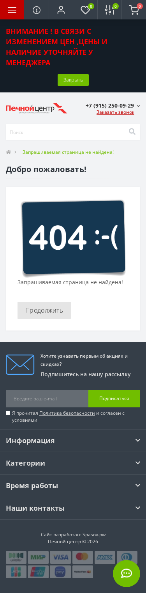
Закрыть (73, 79)
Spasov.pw (94, 534)
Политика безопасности (67, 413)
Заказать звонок (115, 112)
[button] (61, 9)
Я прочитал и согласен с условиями (68, 416)
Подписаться (114, 398)
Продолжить (44, 310)
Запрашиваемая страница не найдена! (68, 152)
